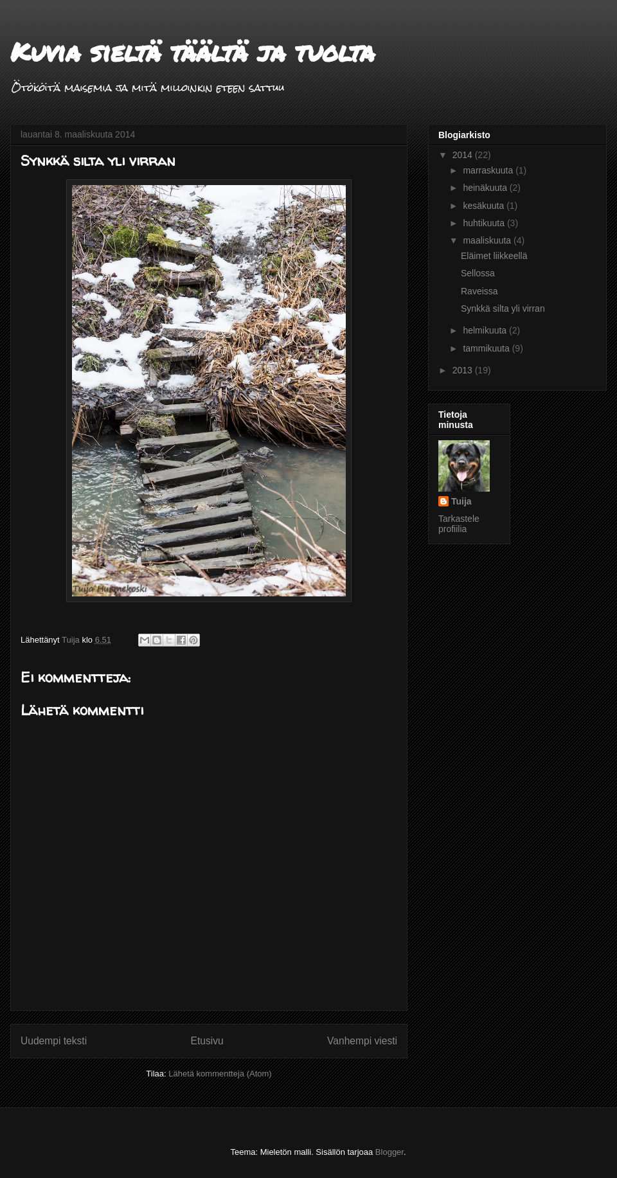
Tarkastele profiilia (458, 523)
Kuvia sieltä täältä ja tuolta (192, 51)
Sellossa (478, 273)
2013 (463, 370)
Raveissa (479, 291)
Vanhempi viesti (362, 1040)
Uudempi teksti (54, 1040)
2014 (463, 155)
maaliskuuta (488, 240)
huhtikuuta (485, 223)
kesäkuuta (484, 206)
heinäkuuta (486, 188)
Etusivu (207, 1040)
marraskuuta (489, 170)
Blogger (389, 1152)
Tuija (461, 501)
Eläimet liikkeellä (494, 256)
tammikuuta (487, 348)
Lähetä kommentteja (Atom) (219, 1073)
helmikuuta (486, 330)
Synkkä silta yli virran (503, 308)
